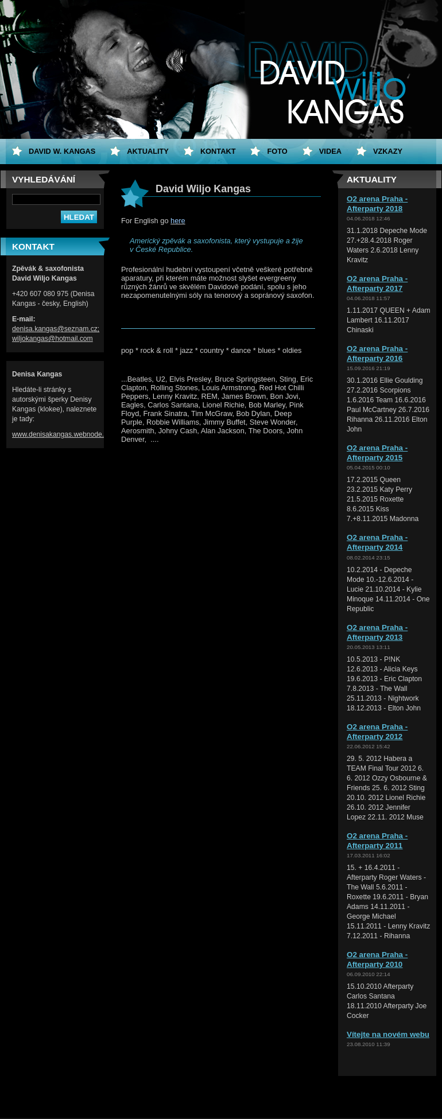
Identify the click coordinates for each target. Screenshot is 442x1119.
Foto (277, 151)
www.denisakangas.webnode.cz (61, 434)
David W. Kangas (62, 151)
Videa (330, 151)
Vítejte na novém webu (388, 1034)
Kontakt (218, 151)
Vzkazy (387, 151)
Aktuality (148, 151)
